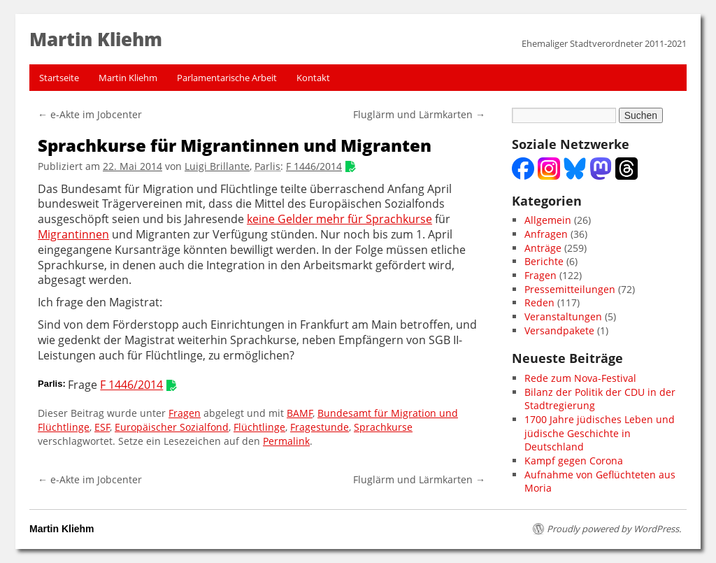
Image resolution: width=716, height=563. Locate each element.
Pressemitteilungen (569, 289)
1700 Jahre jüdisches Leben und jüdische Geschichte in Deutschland (599, 433)
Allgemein (547, 220)
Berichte (544, 261)
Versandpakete (559, 330)
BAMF (300, 413)
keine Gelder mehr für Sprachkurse (339, 219)
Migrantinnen (73, 234)
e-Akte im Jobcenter (90, 114)
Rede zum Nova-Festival (580, 378)
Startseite (59, 77)
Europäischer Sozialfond (172, 427)
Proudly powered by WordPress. (614, 528)
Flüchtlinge (259, 427)
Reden (539, 302)
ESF (102, 427)
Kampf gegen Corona (573, 460)
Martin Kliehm (128, 77)
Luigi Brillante (217, 166)
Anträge (542, 248)
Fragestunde (319, 427)
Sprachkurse (383, 427)
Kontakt (313, 77)
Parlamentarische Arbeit (227, 77)
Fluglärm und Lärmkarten (419, 114)
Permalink (286, 441)
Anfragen (546, 234)
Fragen (185, 413)
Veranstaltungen (563, 316)
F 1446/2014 (314, 166)
